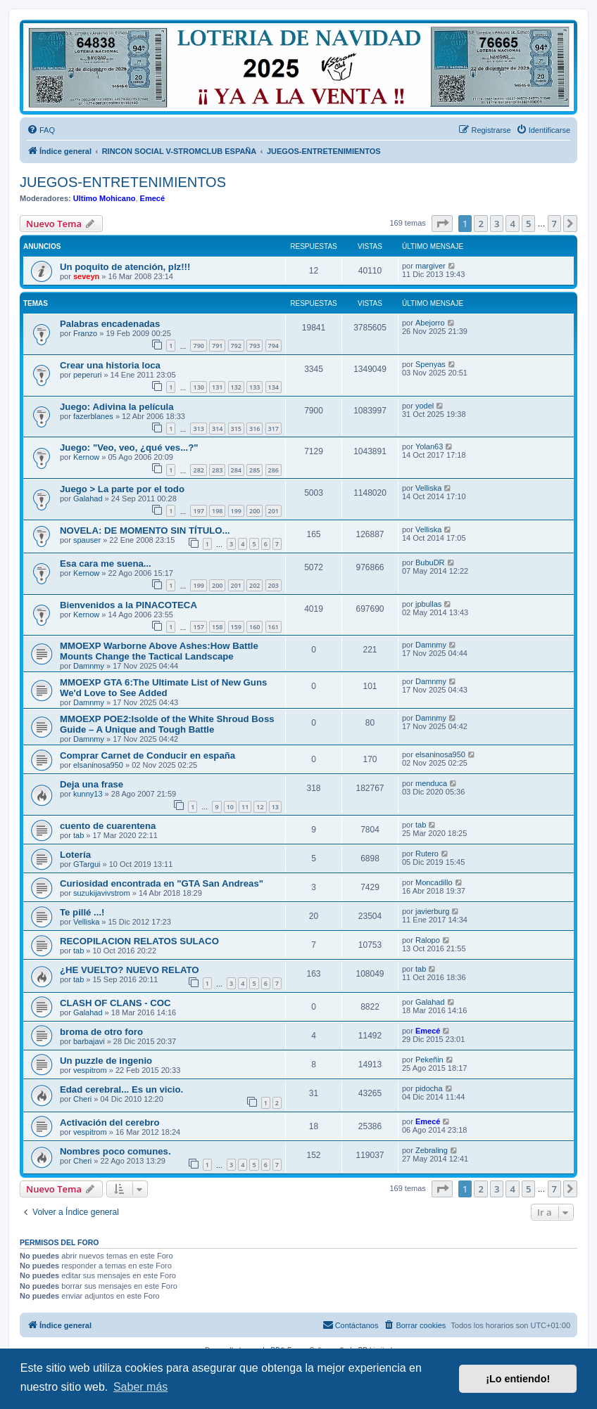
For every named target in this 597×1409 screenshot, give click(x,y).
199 (236, 510)
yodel (424, 405)
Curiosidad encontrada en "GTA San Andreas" (161, 883)
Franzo (85, 333)
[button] (442, 223)
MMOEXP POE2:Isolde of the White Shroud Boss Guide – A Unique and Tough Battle (167, 724)
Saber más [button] (140, 1387)
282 (198, 470)
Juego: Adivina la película (116, 406)
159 (236, 626)
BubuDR (430, 562)
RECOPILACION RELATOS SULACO (139, 941)
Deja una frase (91, 784)
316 (254, 428)
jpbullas (428, 604)
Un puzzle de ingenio (106, 1060)
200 (254, 510)
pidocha (429, 1088)
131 (217, 387)
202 (254, 585)
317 (273, 428)
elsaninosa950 (98, 765)
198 (217, 510)
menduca (431, 783)
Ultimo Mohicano (104, 198)
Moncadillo (434, 882)
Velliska (428, 488)
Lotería (75, 854)
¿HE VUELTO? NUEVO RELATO (129, 970)
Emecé (152, 198)
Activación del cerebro (109, 1122)
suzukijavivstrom (101, 893)
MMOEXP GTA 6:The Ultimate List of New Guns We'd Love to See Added (163, 687)
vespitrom (90, 1070)
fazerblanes (93, 416)
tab (78, 835)
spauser (87, 540)
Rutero (427, 853)
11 (245, 806)
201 (273, 510)
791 (217, 345)
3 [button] (496, 223)
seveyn (86, 276)
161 (273, 626)
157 (198, 626)
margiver (430, 266)
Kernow (86, 457)
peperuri (87, 375)
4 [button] (512, 223)
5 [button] (528, 223)
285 (254, 470)
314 (217, 428)
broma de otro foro (101, 1032)
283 (217, 470)
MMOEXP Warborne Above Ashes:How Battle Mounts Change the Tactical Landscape (159, 651)
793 (254, 345)
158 (217, 626)
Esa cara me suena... (105, 563)
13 (275, 806)
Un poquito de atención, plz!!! (125, 267)
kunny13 (88, 794)
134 (273, 387)
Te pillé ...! (82, 912)
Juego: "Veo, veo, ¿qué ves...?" (129, 447)
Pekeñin (429, 1059)
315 (236, 428)
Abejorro (430, 323)
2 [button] (480, 223)
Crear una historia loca (110, 365)
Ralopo (427, 940)
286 (273, 470)
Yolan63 (429, 446)
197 (198, 510)
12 (259, 806)
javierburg (432, 911)
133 (254, 387)
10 (230, 806)
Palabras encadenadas (110, 324)
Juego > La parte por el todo (122, 489)
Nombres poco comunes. (115, 1151)
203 (273, 585)
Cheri (82, 1099)
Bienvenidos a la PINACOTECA (128, 605)
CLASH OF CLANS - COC (115, 1003)
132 (236, 387)
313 (198, 428)
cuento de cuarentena (108, 826)
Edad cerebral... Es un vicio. (121, 1089)
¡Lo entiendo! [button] (518, 1378)
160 (254, 626)
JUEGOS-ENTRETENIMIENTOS (123, 182)
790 (198, 345)
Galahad (88, 498)
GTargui (87, 864)
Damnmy (88, 666)
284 (236, 470)
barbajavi (89, 1041)
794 (273, 345)
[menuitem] (41, 130)
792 (236, 345)
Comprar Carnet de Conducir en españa (147, 755)
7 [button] (554, 223)
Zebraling (431, 1150)
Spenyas (430, 364)
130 (198, 387)
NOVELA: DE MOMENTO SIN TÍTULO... (145, 530)
